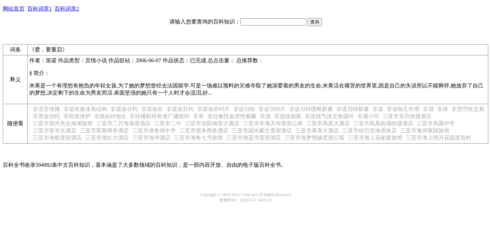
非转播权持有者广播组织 (160, 116)
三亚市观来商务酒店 (203, 130)
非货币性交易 (467, 109)
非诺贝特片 (272, 109)
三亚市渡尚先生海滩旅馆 (63, 123)
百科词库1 (39, 9)
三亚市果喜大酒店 (317, 130)
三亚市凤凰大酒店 (328, 123)
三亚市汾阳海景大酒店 (212, 123)
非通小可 (368, 116)
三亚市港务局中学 (154, 130)
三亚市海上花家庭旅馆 (375, 138)
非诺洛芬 (152, 109)
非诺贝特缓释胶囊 (311, 109)
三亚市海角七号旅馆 (198, 138)
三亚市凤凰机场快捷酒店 (383, 123)
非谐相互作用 (403, 109)
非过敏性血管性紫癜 (231, 116)
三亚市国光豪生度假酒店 (262, 130)
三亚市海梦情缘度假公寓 (314, 138)
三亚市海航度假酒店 (57, 138)
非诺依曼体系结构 (85, 109)
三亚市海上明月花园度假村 (438, 138)
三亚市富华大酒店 (54, 130)
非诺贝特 (244, 109)
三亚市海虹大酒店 (107, 138)
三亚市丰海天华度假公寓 (273, 123)
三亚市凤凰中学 (436, 123)
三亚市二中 (167, 123)
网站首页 (14, 9)
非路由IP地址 (110, 116)
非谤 (442, 109)
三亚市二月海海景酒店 (123, 123)
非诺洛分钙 (124, 109)
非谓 (428, 109)
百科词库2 (67, 9)
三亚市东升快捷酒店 (407, 116)
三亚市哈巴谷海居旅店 (369, 130)
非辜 (198, 116)
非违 (265, 116)
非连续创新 (287, 116)
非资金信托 (46, 116)
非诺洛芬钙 (180, 109)
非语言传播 (46, 109)
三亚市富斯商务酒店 (104, 130)
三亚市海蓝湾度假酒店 (253, 138)
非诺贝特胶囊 (352, 109)
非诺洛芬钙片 (213, 109)
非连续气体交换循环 (329, 116)
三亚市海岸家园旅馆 (424, 130)
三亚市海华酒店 (151, 138)
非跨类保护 (77, 116)
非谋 (377, 109)
